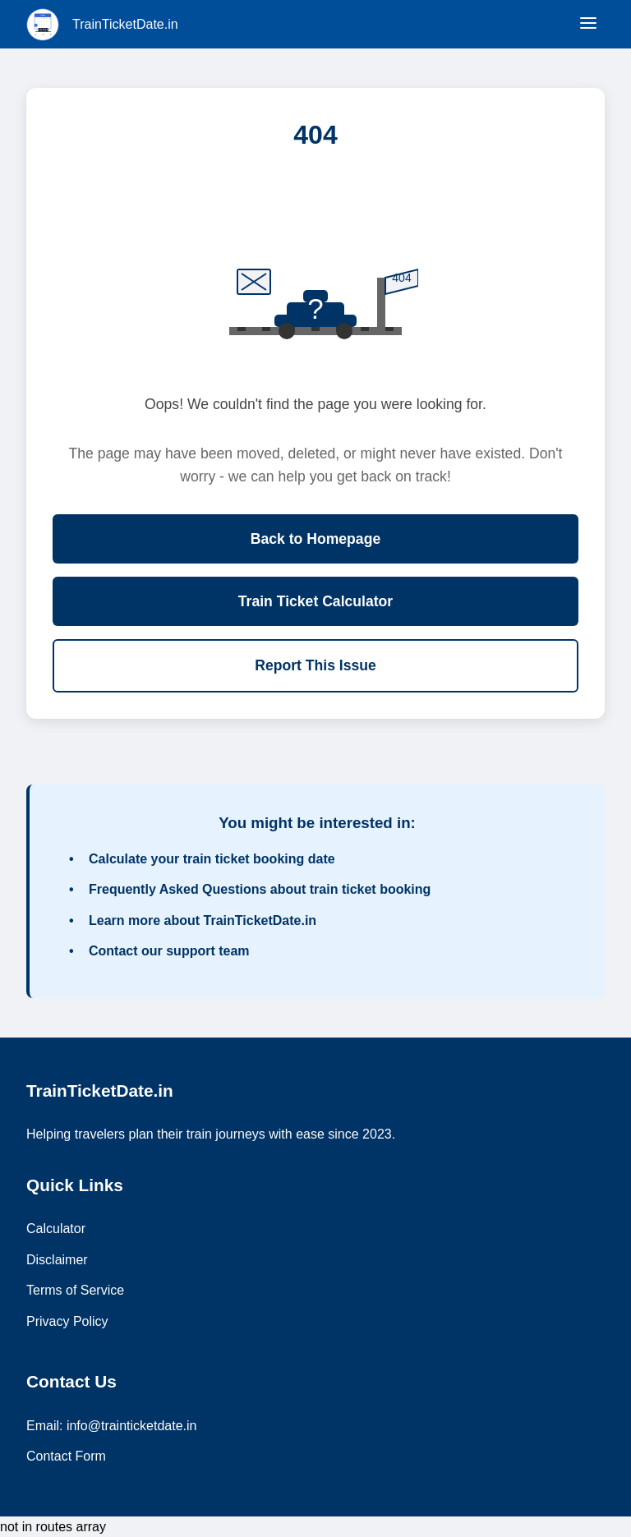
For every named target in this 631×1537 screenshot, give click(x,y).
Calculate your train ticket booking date (212, 859)
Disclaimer (57, 1260)
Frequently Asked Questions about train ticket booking (260, 889)
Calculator (55, 1229)
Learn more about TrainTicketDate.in (202, 920)
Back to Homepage (315, 539)
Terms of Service (75, 1290)
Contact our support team (169, 951)
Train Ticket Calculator (315, 601)
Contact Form (66, 1456)
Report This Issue (315, 665)
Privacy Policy (67, 1321)
